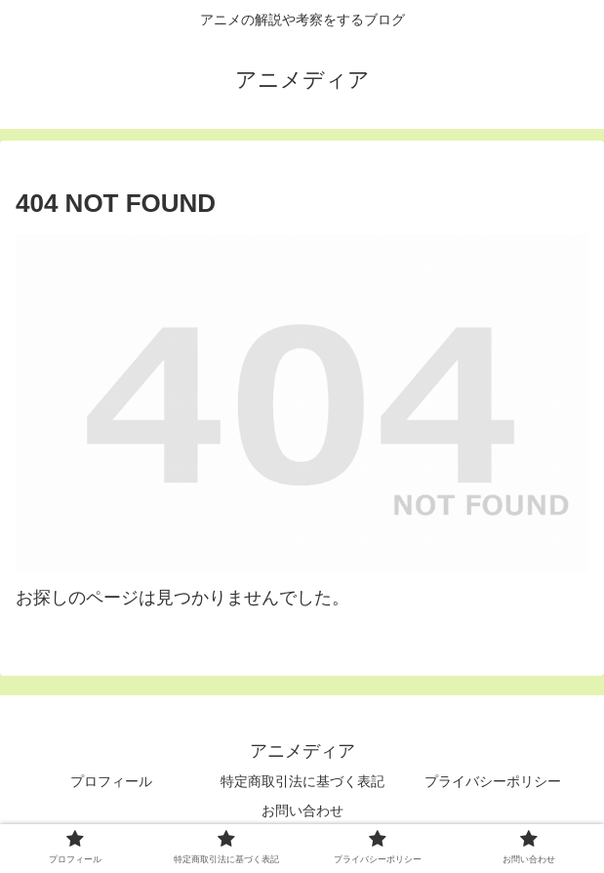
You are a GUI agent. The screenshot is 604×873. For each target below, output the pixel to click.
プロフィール (111, 781)
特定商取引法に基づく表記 (302, 781)
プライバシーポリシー (492, 781)
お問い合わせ (302, 810)
